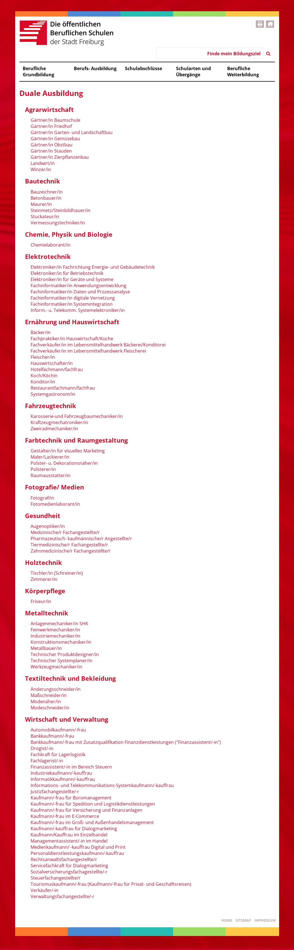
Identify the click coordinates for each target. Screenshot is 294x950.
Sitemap (243, 920)
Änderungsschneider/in (56, 689)
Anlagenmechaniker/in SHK (59, 623)
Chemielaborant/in (50, 245)
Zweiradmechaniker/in (54, 428)
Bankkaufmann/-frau (52, 736)
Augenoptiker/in (48, 526)
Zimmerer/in (44, 579)
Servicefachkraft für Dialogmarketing (69, 865)
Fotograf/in (42, 498)
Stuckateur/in (45, 216)
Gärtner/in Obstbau (51, 145)
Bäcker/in (41, 332)
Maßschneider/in (49, 695)
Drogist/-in (42, 748)
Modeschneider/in (50, 708)
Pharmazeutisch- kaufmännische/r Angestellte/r (81, 538)
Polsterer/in (43, 469)
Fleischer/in (43, 357)
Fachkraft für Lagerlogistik (58, 754)
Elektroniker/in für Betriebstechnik (67, 273)
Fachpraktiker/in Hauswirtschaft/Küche (72, 338)
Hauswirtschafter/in (52, 363)
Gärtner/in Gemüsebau (55, 138)
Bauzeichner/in (47, 192)
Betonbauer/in (46, 198)
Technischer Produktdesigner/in (65, 654)
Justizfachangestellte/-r (55, 791)
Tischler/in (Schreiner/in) (57, 573)
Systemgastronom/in (53, 394)
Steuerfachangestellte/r (56, 878)
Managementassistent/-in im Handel (69, 841)
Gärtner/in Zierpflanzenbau (60, 157)
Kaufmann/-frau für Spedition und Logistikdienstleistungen (93, 804)
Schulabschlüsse (143, 68)
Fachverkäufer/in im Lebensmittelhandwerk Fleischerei (88, 351)
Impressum (265, 920)
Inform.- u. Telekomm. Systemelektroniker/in (78, 310)
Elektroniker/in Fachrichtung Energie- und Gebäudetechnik (93, 267)
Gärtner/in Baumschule (55, 120)
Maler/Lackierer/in (50, 457)
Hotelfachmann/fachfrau (57, 369)
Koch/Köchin (44, 375)
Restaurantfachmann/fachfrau (63, 388)
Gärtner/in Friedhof (51, 126)
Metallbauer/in (46, 648)
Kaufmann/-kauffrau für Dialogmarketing (74, 828)
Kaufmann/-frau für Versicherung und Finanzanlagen (86, 810)
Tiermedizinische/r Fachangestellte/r (69, 545)
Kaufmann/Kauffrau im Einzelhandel (69, 835)
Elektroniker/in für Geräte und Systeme (72, 279)
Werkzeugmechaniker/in (56, 667)
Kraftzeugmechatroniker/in (59, 422)
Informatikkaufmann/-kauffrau (63, 779)
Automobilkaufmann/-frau (58, 730)
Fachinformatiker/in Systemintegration (72, 304)
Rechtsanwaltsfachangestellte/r (64, 859)
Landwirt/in (43, 163)
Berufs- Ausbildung (95, 68)
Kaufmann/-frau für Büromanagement (71, 798)
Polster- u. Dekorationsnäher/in (64, 463)
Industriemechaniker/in (55, 636)
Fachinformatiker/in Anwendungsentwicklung (78, 285)
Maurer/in (41, 204)
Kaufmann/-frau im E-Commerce (65, 816)
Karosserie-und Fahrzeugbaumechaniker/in (77, 416)
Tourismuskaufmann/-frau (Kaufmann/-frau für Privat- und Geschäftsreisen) (111, 884)
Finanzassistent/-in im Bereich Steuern (71, 767)
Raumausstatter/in (50, 475)
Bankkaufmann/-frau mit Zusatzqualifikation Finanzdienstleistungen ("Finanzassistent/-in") (126, 742)
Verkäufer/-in (44, 890)
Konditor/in (43, 382)
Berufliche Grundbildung (38, 71)
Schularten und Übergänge (193, 71)
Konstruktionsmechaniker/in (61, 642)
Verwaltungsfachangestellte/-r (62, 896)
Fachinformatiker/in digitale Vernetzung (73, 298)
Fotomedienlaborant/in (55, 504)
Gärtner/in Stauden (51, 151)
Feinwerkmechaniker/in (55, 630)
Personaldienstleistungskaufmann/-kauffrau (77, 853)
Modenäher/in (46, 701)
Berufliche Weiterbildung (243, 71)
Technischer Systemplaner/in (61, 660)
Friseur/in (41, 601)
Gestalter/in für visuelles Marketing (68, 451)
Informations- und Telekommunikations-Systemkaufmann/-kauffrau (102, 785)
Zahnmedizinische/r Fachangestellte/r (71, 551)
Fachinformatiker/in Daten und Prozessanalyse (80, 292)
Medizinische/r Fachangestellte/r (65, 532)
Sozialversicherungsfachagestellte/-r (69, 872)
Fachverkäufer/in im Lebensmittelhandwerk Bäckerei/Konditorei (98, 345)
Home (226, 920)
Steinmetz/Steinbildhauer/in (60, 210)
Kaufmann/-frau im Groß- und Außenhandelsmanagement (92, 822)
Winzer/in (41, 169)
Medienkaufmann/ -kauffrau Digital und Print (78, 847)
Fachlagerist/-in (47, 761)
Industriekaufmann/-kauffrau (61, 773)
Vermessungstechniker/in (58, 223)
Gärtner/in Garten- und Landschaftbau (72, 132)
